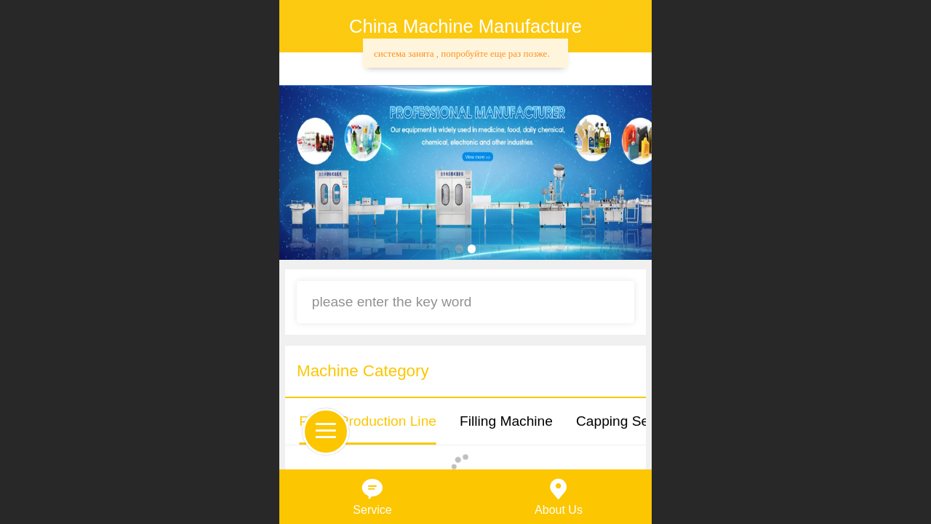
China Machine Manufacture (465, 26)
